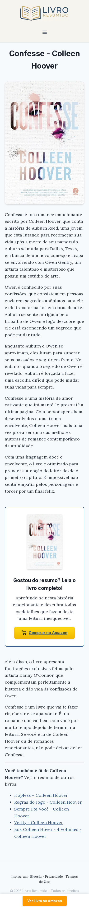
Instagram (19, 876)
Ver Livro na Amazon (44, 901)
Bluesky (36, 876)
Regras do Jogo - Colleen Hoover (48, 802)
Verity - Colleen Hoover (38, 822)
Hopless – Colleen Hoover (41, 795)
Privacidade (54, 876)
